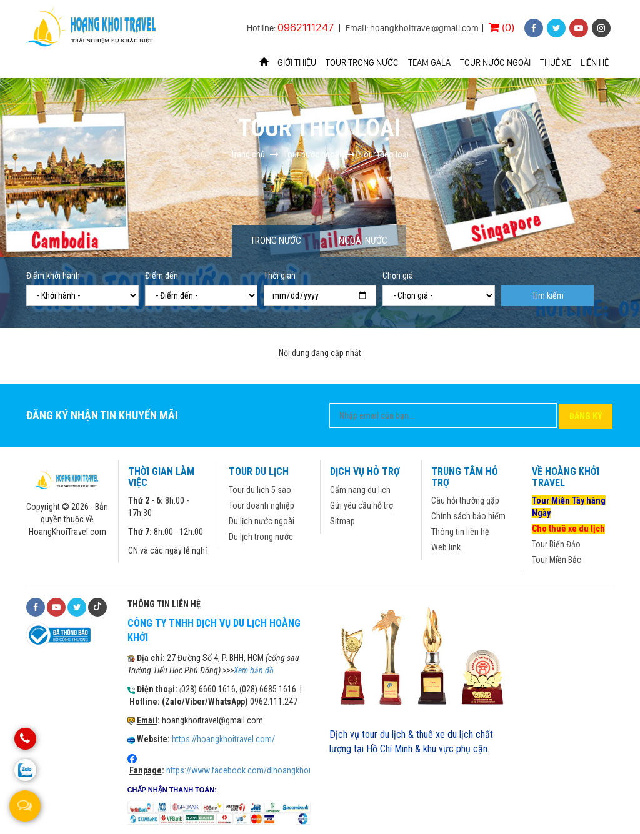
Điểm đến (161, 275)
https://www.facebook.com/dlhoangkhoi (238, 770)
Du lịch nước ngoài (261, 521)
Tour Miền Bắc (556, 560)
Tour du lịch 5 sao (260, 490)
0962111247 (306, 27)
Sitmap (342, 521)
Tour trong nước (362, 62)
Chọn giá (397, 275)
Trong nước (276, 240)
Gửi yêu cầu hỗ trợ (361, 505)
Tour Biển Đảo (556, 544)
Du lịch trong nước (261, 537)
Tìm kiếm (548, 295)
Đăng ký (585, 416)
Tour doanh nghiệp (261, 505)
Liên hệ (595, 62)
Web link (446, 547)
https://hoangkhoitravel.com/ (223, 739)
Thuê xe (555, 62)
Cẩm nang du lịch (360, 490)
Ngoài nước (363, 240)
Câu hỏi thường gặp (465, 500)
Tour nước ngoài (495, 62)
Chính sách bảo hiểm (468, 516)
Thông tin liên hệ (460, 532)
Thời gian (280, 275)
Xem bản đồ (254, 670)
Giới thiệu (297, 62)
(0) (501, 27)
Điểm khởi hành (53, 275)
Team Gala (429, 62)
